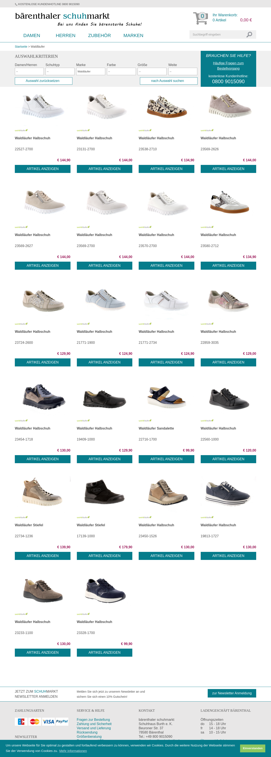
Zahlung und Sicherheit (94, 724)
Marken (133, 35)
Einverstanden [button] (253, 748)
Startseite (21, 46)
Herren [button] (66, 35)
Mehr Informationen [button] (73, 751)
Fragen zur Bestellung (93, 719)
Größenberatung (89, 736)
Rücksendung (87, 732)
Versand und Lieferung (94, 728)
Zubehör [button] (99, 35)
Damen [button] (31, 35)
